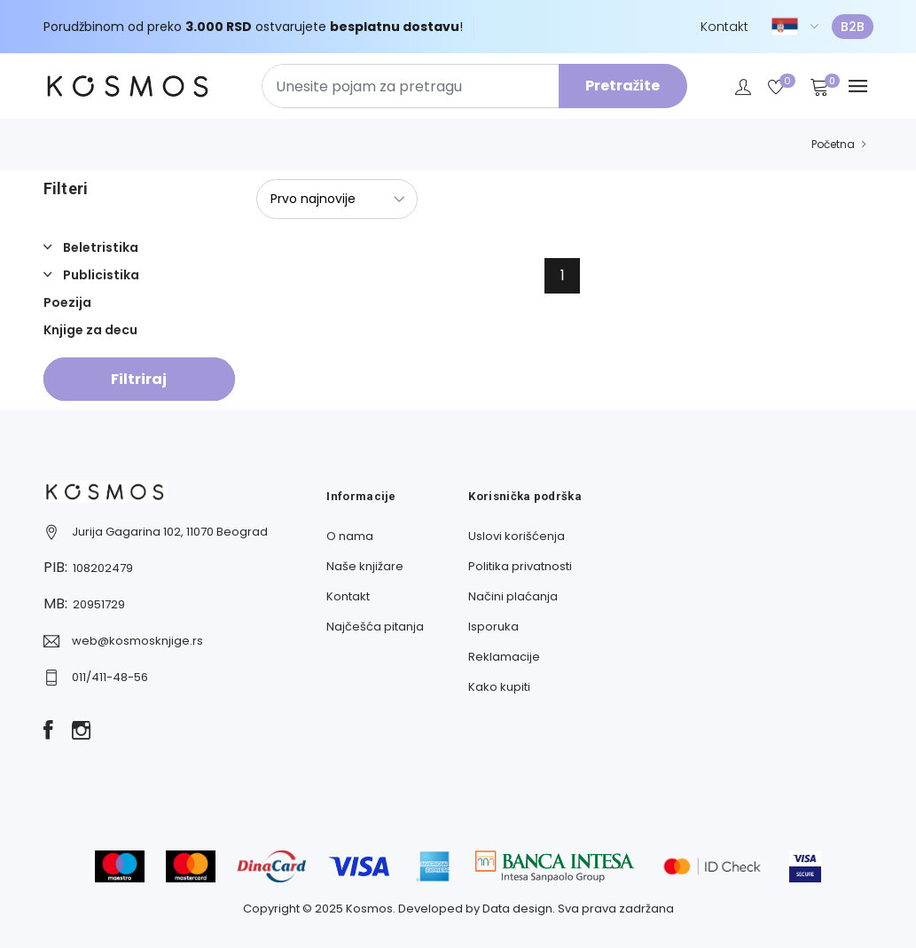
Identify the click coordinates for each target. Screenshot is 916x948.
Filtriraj (139, 379)
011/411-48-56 (110, 677)
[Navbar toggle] (857, 86)
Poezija (67, 302)
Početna (833, 144)
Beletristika (99, 247)
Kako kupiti (499, 686)
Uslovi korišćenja (516, 536)
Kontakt (724, 26)
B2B (853, 26)
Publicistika (99, 275)
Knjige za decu (90, 330)
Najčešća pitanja (375, 626)
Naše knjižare (364, 566)
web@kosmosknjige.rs (137, 640)
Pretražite (623, 85)
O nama (349, 536)
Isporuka (493, 626)
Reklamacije (504, 656)
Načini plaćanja (513, 596)
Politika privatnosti (520, 566)
